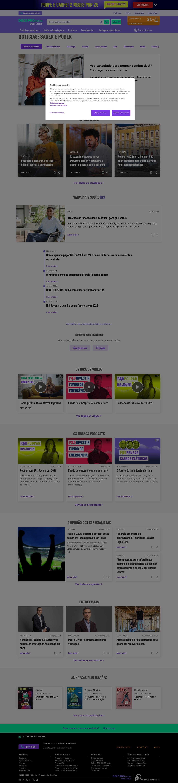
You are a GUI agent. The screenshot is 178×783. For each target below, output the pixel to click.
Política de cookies (57, 103)
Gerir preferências (57, 113)
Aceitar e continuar (121, 113)
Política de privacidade (58, 105)
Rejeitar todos (100, 113)
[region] (90, 99)
